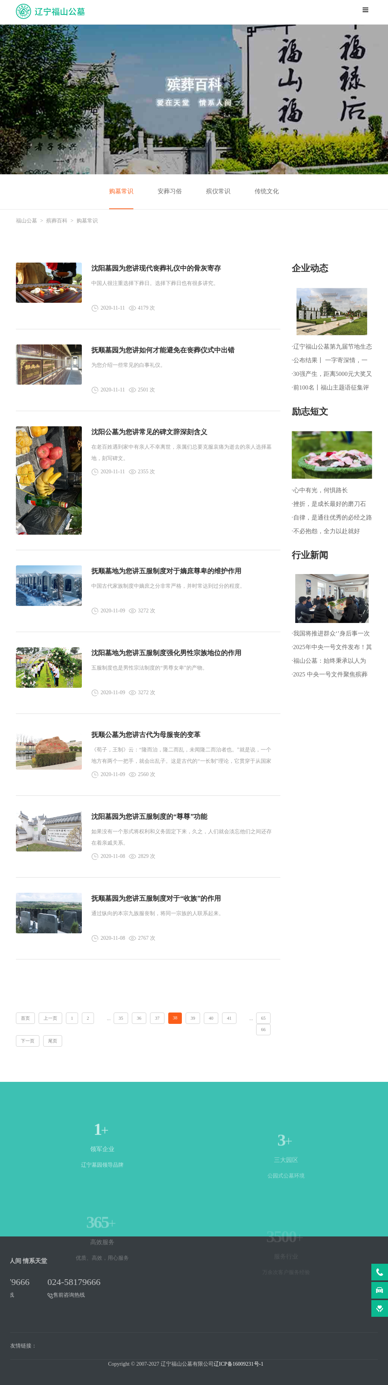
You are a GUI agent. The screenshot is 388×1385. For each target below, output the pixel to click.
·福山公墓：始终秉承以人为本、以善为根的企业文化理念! (329, 662)
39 (193, 1018)
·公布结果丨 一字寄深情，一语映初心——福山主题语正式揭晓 (331, 362)
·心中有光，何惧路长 (320, 490)
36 (139, 1018)
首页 (25, 1018)
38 (175, 1017)
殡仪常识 (218, 191)
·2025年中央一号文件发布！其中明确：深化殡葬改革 (332, 649)
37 (157, 1018)
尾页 (52, 1041)
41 (229, 1018)
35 (121, 1018)
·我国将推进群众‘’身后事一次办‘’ (331, 635)
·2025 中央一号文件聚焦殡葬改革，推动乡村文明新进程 (330, 676)
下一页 (27, 1041)
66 (263, 1029)
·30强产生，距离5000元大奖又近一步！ (332, 376)
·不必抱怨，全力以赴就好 (326, 531)
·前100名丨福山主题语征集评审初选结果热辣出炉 (330, 389)
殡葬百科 (56, 221)
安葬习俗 (170, 191)
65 (263, 1018)
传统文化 (267, 191)
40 (211, 1018)
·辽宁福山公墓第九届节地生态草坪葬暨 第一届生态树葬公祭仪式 (332, 348)
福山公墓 (26, 221)
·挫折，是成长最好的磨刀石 (329, 504)
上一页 (50, 1018)
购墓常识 (121, 191)
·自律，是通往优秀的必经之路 (332, 517)
